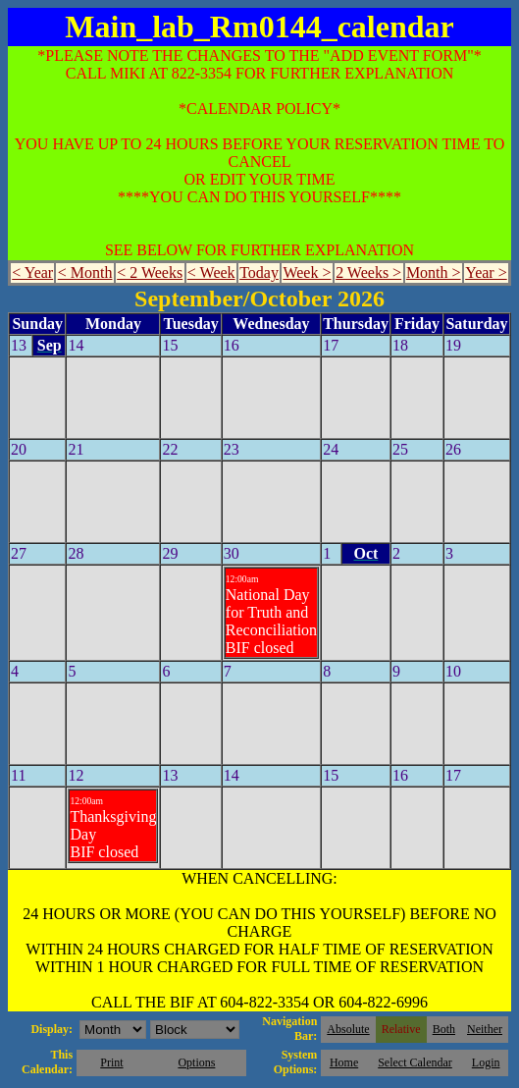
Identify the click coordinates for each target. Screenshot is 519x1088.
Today (259, 272)
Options (196, 1062)
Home (344, 1062)
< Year (32, 272)
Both (444, 1029)
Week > (307, 272)
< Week (211, 272)
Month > (433, 272)
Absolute (348, 1029)
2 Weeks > (368, 272)
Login (486, 1062)
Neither (484, 1029)
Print (111, 1062)
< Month (85, 272)
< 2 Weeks (149, 272)
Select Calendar (415, 1062)
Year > (486, 272)
